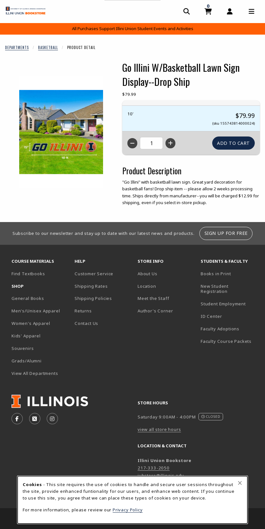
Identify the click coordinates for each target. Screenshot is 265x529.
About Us (147, 274)
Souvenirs (23, 348)
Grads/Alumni (27, 361)
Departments (17, 47)
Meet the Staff (153, 298)
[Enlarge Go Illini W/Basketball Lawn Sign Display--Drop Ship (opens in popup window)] (61, 132)
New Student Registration (215, 288)
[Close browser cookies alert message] (239, 483)
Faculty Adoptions (220, 329)
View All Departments (35, 373)
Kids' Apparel (26, 336)
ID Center (230, 316)
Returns (83, 311)
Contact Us (86, 323)
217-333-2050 (154, 468)
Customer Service (94, 274)
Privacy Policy (128, 510)
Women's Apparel (31, 323)
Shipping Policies (93, 298)
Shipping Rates (91, 286)
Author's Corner (155, 311)
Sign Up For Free (226, 233)
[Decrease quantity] (132, 143)
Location (147, 286)
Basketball (48, 47)
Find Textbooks (28, 274)
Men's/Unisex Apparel (36, 311)
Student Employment (230, 304)
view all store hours (159, 429)
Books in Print (230, 273)
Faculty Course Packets (226, 341)
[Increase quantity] (170, 143)
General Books (28, 298)
